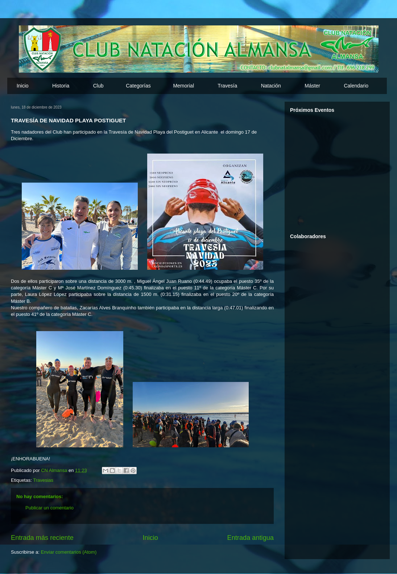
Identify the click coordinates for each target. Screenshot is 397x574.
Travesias (43, 480)
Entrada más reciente (42, 537)
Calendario (356, 86)
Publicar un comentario (49, 507)
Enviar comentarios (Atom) (68, 552)
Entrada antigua (250, 537)
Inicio (23, 86)
